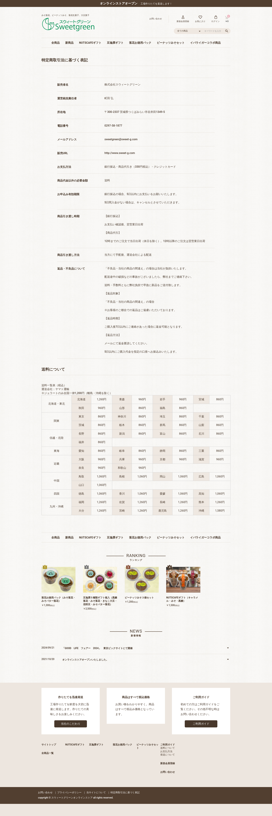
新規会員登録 (167, 763)
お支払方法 (64, 167)
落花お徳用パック (140, 42)
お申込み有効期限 (68, 194)
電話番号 (62, 125)
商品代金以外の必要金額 (72, 180)
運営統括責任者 (67, 98)
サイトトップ (48, 744)
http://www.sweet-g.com (119, 153)
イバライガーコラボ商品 (205, 42)
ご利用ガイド (201, 723)
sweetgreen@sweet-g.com (120, 139)
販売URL (62, 153)
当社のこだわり (70, 723)
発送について (167, 754)
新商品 (69, 42)
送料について (167, 747)
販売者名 (62, 84)
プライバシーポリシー (69, 792)
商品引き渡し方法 (68, 255)
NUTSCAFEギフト (90, 42)
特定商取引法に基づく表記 (125, 792)
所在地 (61, 112)
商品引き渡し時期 (68, 216)
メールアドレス (67, 139)
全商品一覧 (47, 753)
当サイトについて (96, 792)
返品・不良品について (71, 268)
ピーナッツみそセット (171, 42)
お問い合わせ (167, 772)
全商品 (55, 42)
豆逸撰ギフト (115, 42)
